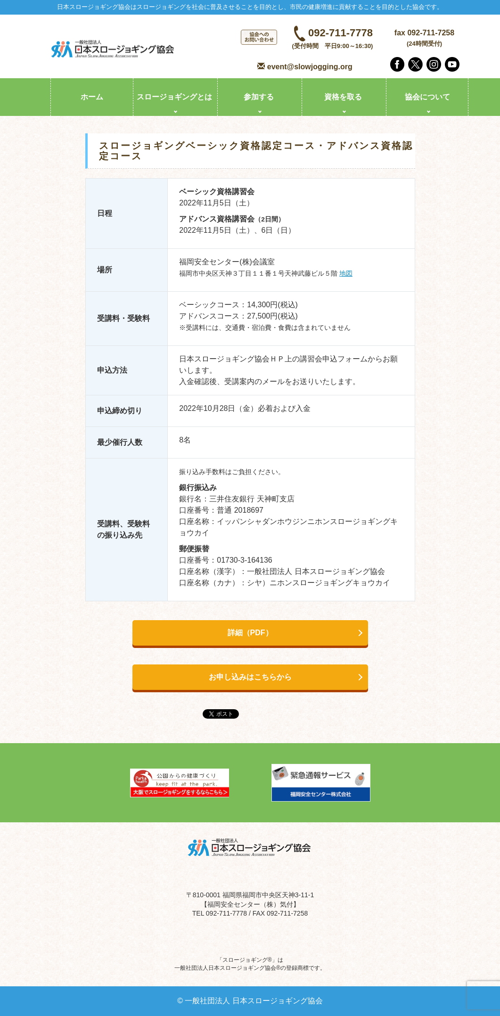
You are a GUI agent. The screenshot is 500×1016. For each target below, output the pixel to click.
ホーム (92, 97)
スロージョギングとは (174, 97)
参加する (259, 97)
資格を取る (343, 97)
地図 (345, 273)
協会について (427, 97)
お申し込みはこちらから (250, 677)
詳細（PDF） (250, 633)
